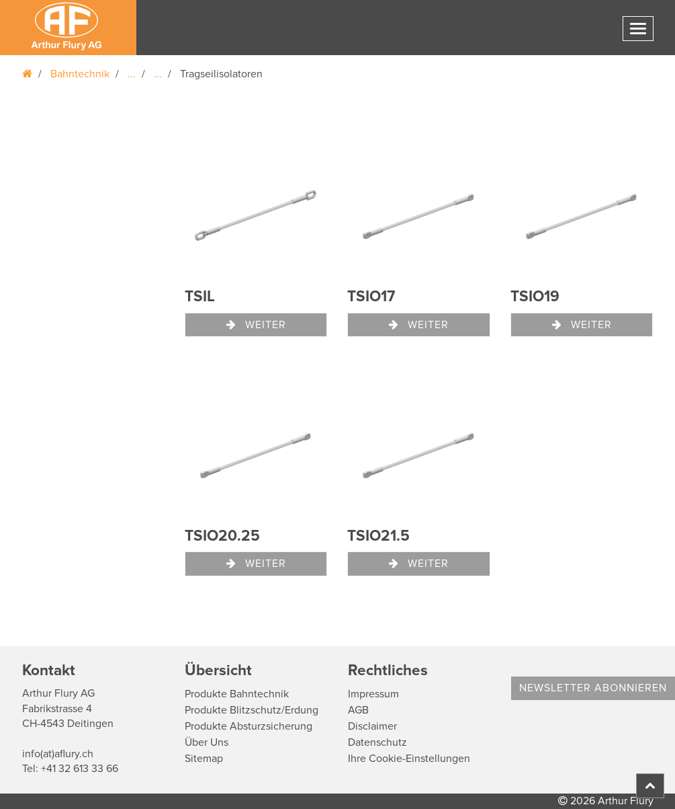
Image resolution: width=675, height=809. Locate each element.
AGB (358, 710)
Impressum (373, 694)
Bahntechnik (79, 74)
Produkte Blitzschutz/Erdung (251, 710)
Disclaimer (372, 726)
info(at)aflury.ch (57, 754)
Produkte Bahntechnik (237, 694)
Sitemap (204, 758)
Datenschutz (377, 742)
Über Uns (206, 742)
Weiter (256, 325)
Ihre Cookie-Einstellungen (409, 758)
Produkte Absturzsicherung (248, 726)
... (132, 74)
